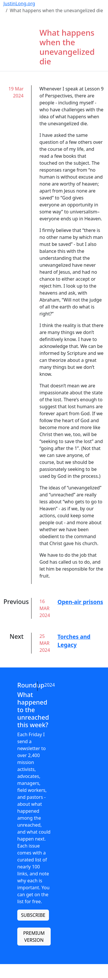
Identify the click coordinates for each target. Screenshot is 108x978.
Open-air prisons (80, 602)
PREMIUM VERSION (34, 936)
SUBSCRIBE (33, 915)
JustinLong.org (19, 3)
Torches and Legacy (74, 641)
